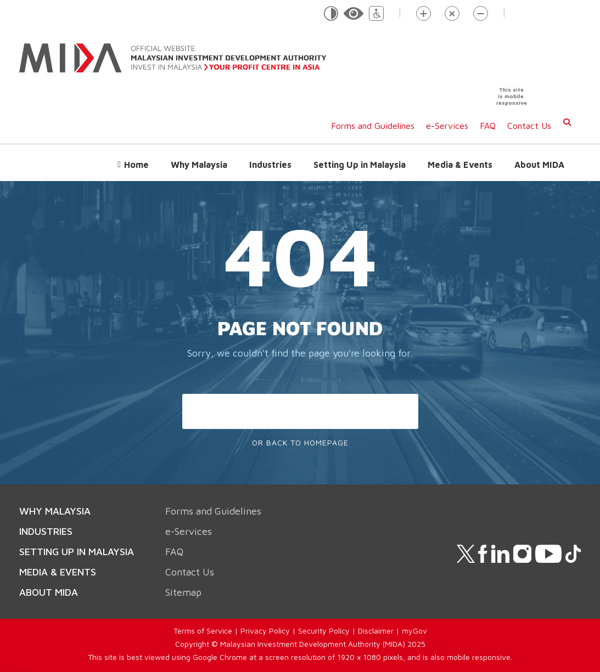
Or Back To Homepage (300, 442)
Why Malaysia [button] (199, 165)
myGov (414, 630)
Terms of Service (202, 630)
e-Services (447, 126)
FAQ (488, 126)
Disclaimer (376, 630)
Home (136, 165)
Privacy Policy (265, 630)
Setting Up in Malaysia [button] (359, 165)
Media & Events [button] (460, 165)
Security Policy (324, 630)
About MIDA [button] (539, 165)
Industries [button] (270, 165)
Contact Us (529, 126)
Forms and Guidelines (372, 126)
